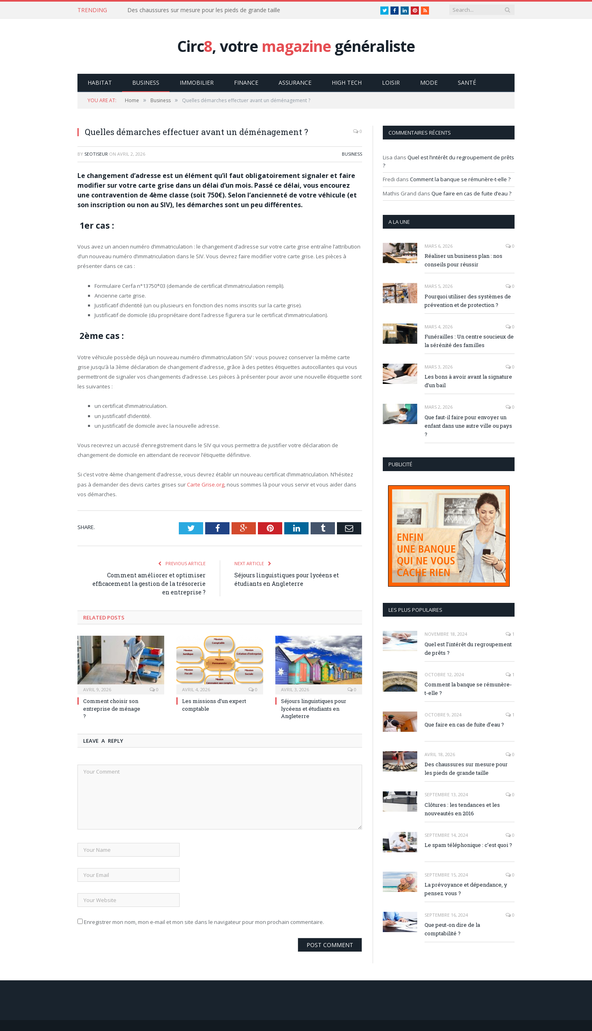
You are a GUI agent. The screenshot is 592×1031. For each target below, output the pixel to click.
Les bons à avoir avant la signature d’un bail (468, 380)
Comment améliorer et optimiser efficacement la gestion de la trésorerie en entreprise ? (149, 583)
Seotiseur (96, 153)
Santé (467, 82)
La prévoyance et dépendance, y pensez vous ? (466, 888)
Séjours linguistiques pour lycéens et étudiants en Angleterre (313, 708)
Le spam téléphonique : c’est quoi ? (468, 844)
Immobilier (197, 82)
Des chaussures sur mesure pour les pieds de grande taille (203, 10)
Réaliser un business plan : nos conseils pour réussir (463, 260)
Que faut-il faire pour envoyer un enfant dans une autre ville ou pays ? (468, 425)
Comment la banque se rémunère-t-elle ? (460, 178)
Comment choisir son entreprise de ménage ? (111, 708)
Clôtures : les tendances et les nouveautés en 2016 (462, 809)
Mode (429, 82)
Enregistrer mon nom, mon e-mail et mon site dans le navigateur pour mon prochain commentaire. (204, 921)
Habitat (100, 82)
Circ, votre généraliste (296, 46)
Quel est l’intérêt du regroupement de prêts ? (468, 648)
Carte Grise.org (205, 484)
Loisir (391, 82)
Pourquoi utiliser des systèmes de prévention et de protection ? (468, 300)
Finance (246, 82)
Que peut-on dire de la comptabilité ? (452, 929)
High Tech (347, 82)
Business (145, 82)
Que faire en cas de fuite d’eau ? (471, 193)
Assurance (295, 82)
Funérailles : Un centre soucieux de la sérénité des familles (469, 340)
